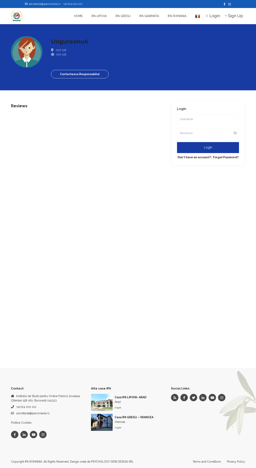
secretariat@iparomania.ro (33, 413)
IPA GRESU (123, 16)
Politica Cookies (21, 422)
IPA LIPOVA (99, 16)
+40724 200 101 (26, 406)
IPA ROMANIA (177, 16)
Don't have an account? (194, 157)
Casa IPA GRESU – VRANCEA (134, 417)
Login (208, 147)
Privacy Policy (236, 461)
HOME (78, 16)
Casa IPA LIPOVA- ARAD (130, 397)
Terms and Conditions (207, 461)
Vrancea (120, 421)
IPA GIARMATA (149, 16)
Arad (118, 401)
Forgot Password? (225, 157)
